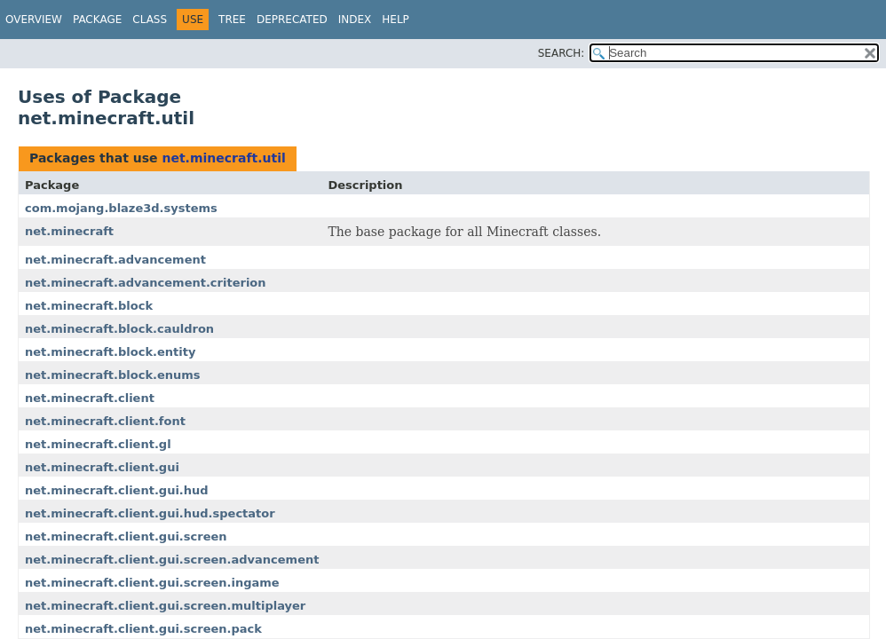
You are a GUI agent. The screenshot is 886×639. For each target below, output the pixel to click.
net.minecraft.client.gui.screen (126, 536)
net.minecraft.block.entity (110, 352)
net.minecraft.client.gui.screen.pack (143, 628)
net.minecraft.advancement (115, 259)
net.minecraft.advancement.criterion (145, 282)
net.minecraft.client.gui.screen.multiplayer (165, 605)
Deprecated (292, 19)
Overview (33, 19)
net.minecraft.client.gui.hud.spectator (150, 513)
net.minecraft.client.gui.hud (117, 490)
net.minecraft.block (89, 305)
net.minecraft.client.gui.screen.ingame (152, 582)
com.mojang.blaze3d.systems (121, 208)
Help (395, 19)
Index (355, 19)
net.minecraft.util (223, 158)
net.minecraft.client (89, 398)
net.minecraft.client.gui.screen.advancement (172, 559)
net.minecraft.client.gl (98, 444)
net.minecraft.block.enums (113, 375)
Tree (232, 19)
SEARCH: (561, 53)
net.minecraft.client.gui (102, 467)
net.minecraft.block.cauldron (119, 328)
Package (97, 19)
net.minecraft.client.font (105, 421)
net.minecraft (69, 231)
